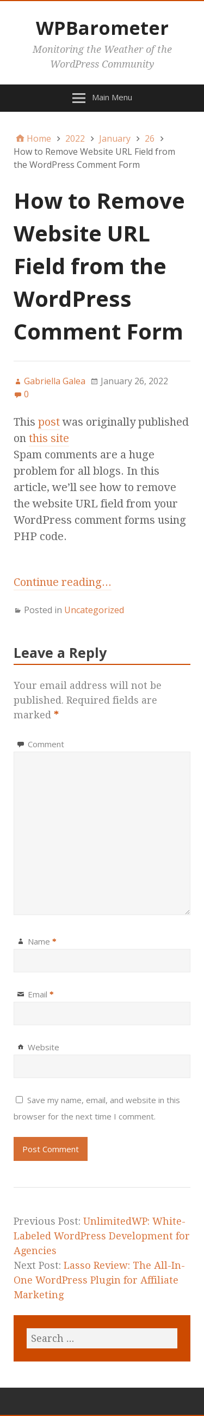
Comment (46, 744)
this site (49, 438)
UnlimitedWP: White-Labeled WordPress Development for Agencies (102, 1235)
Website (43, 1047)
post (49, 421)
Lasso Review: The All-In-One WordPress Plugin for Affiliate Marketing (99, 1280)
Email (41, 994)
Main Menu (112, 97)
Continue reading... (63, 582)
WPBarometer (102, 27)
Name (42, 941)
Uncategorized (94, 610)
